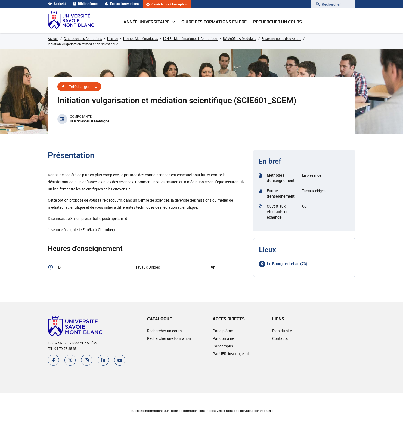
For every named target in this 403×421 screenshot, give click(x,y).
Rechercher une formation (169, 338)
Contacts (280, 338)
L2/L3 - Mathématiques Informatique (190, 38)
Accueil (53, 38)
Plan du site (282, 330)
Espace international (122, 4)
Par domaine (223, 338)
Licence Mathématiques (140, 38)
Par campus (223, 346)
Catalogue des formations (83, 38)
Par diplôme (223, 330)
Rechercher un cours (277, 22)
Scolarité (57, 4)
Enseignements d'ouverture (281, 38)
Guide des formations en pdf (214, 22)
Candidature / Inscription (167, 4)
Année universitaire (149, 22)
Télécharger (79, 86)
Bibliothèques (85, 4)
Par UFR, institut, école (231, 353)
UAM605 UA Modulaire (239, 38)
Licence (112, 38)
